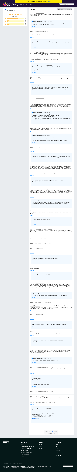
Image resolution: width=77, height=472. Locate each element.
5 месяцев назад (45, 31)
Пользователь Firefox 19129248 (41, 229)
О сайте (22, 444)
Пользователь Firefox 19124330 (41, 210)
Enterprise (40, 448)
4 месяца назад (41, 13)
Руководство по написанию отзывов (29, 460)
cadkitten (37, 396)
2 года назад (41, 331)
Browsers (58, 444)
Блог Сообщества (25, 454)
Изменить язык (59, 466)
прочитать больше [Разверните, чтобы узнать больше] (35, 418)
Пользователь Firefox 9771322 (41, 302)
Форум (22, 456)
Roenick (37, 331)
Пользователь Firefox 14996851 (42, 426)
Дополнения (24, 442)
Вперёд (55, 431)
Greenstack (38, 248)
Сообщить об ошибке (26, 458)
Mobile (40, 446)
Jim (36, 77)
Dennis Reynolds (39, 31)
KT (36, 52)
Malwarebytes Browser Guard (14, 9)
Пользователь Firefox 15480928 (42, 391)
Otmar (37, 13)
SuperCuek (38, 147)
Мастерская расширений (26, 448)
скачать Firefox (48, 1)
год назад (39, 77)
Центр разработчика (25, 450)
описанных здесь (16, 466)
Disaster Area (38, 283)
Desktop (40, 444)
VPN (57, 446)
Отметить (32, 17)
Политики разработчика (26, 452)
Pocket (57, 452)
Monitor (58, 450)
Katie (37, 102)
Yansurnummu (38, 98)
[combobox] (66, 4)
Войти (73, 1)
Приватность (5, 463)
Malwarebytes (11, 10)
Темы (27, 4)
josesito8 (37, 314)
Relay (57, 448)
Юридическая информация (18, 463)
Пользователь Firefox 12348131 (41, 243)
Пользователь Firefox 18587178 (42, 266)
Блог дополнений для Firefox (27, 446)
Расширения (21, 4)
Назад (46, 431)
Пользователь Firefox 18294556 (42, 367)
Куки (10, 463)
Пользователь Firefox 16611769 (41, 238)
